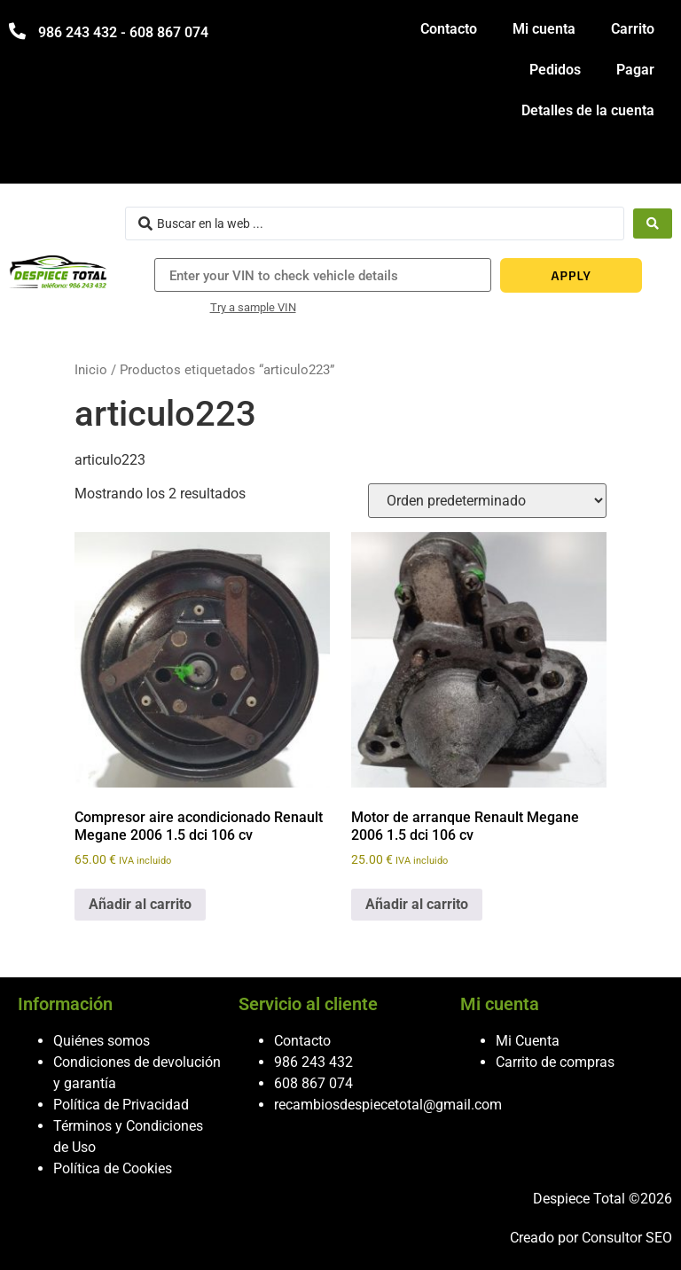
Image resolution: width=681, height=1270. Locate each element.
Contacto (448, 28)
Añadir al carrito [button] (140, 904)
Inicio (90, 370)
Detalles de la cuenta (587, 110)
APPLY (571, 275)
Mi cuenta (544, 28)
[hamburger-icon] (652, 162)
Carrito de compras (555, 1062)
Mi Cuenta (528, 1040)
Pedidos (555, 69)
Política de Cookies (112, 1168)
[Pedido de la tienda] (487, 500)
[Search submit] (652, 223)
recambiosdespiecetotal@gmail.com (388, 1104)
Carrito (632, 28)
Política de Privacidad (121, 1104)
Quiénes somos (101, 1040)
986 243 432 (313, 1062)
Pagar (635, 69)
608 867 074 (313, 1083)
